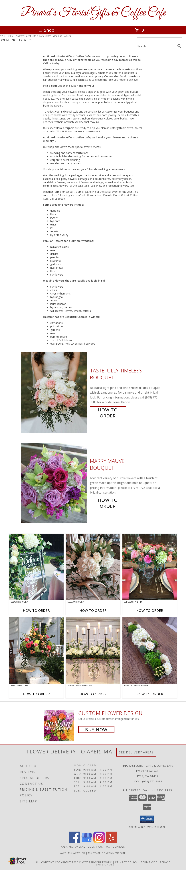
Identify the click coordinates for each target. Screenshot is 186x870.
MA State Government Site (107, 853)
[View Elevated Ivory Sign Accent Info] (36, 567)
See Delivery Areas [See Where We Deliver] (136, 752)
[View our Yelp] (111, 842)
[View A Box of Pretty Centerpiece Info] (149, 567)
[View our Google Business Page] (87, 842)
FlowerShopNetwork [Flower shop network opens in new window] (95, 862)
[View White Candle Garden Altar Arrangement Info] (93, 650)
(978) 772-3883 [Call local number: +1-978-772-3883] (152, 781)
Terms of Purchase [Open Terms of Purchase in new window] (156, 862)
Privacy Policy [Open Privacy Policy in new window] (126, 862)
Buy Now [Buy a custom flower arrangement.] (96, 729)
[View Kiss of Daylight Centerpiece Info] (36, 650)
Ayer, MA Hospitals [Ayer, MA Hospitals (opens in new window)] (111, 846)
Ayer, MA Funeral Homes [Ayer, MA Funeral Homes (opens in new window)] (78, 846)
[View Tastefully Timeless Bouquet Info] (54, 392)
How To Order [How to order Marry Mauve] (108, 503)
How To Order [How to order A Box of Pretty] (149, 610)
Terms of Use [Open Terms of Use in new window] (104, 864)
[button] (147, 819)
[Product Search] (156, 46)
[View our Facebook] (74, 842)
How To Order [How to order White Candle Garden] (93, 694)
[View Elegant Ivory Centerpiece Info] (93, 567)
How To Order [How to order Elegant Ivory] (93, 610)
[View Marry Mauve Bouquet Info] (54, 483)
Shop (46, 30)
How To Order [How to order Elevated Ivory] (36, 610)
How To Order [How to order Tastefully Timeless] (108, 413)
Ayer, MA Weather (72, 853)
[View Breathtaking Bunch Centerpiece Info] (149, 650)
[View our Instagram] (99, 842)
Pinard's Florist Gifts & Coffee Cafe (93, 12)
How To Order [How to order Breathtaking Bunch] (149, 694)
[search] (179, 46)
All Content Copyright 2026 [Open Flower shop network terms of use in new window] (57, 862)
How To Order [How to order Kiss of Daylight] (36, 694)
